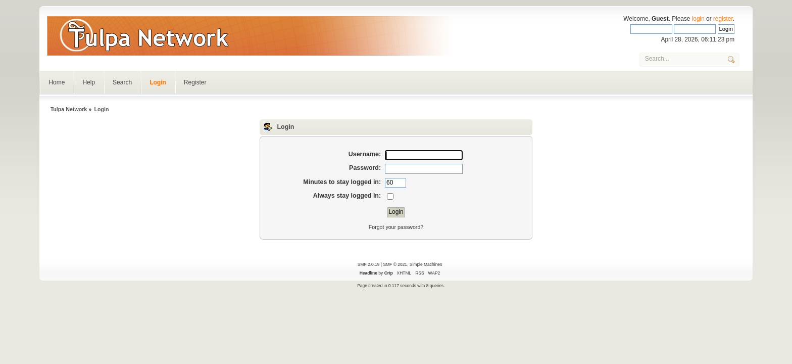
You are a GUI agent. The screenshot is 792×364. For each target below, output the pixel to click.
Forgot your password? (396, 227)
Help (88, 82)
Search (122, 82)
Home (56, 82)
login (698, 18)
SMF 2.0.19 (369, 264)
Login (158, 82)
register (723, 18)
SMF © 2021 (395, 264)
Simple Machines (426, 264)
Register (195, 82)
